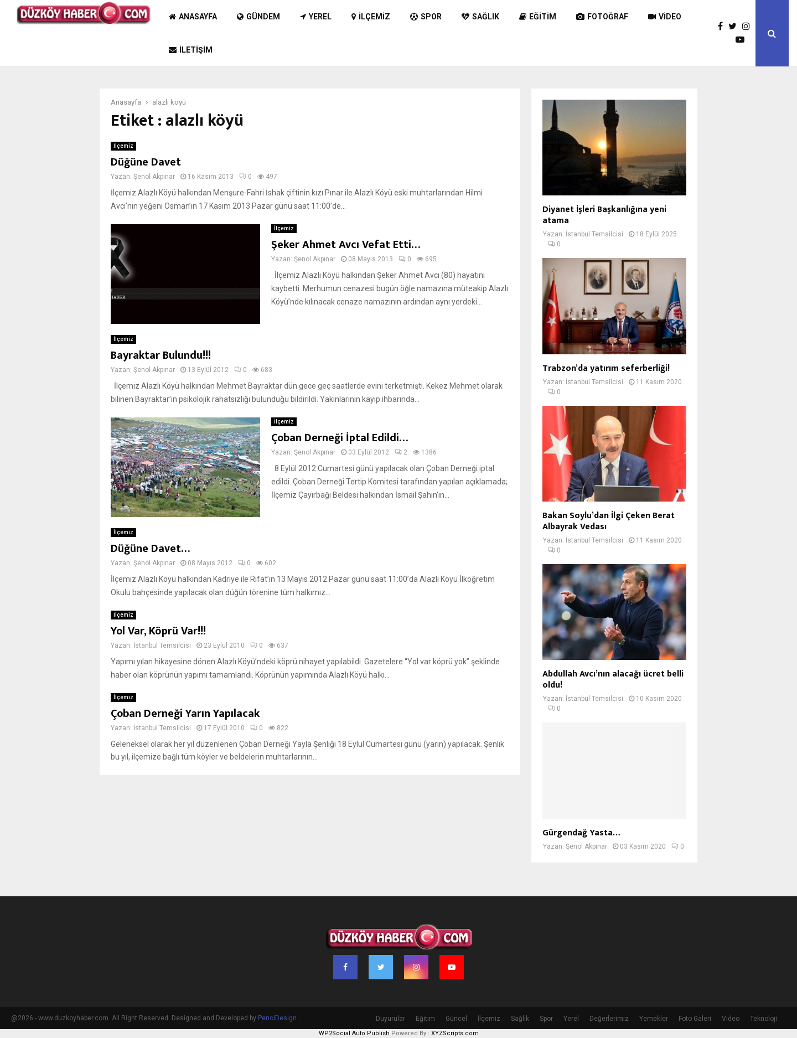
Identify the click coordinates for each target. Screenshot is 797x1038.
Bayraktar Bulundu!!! (161, 355)
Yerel (316, 16)
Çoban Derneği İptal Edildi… (339, 437)
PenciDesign (277, 1018)
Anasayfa (193, 16)
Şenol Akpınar (154, 176)
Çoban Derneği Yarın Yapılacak (185, 713)
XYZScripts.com (455, 1033)
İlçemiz (370, 16)
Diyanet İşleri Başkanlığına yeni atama (604, 215)
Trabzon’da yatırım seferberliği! (606, 368)
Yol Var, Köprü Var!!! (158, 631)
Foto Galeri (695, 1018)
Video (664, 16)
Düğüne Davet (146, 162)
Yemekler (653, 1018)
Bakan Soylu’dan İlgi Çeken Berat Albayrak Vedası (608, 521)
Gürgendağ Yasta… (581, 832)
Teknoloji (763, 1018)
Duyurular (390, 1018)
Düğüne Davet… (150, 548)
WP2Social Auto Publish (354, 1033)
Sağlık (480, 16)
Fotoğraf (602, 16)
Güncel (456, 1018)
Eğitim (537, 16)
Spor (426, 16)
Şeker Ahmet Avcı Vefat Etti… (345, 244)
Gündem (258, 16)
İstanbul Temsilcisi (162, 645)
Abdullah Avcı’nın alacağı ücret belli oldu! (613, 680)
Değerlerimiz (609, 1018)
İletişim (191, 49)
